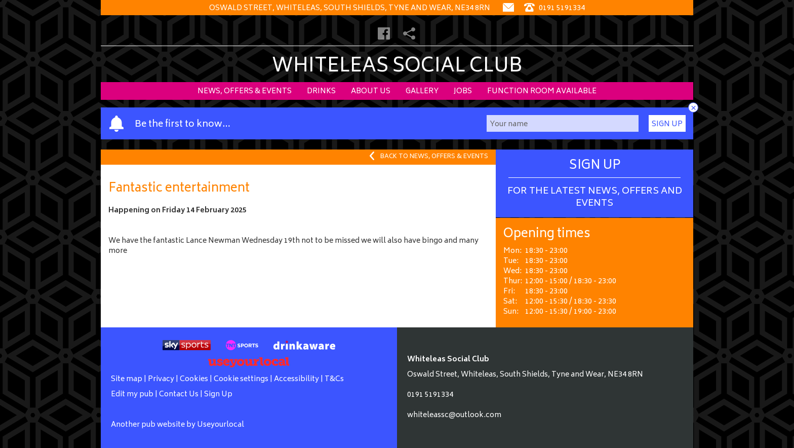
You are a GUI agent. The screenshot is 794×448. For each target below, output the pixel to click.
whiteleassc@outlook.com (454, 415)
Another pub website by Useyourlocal (177, 425)
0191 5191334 (430, 395)
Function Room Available (542, 91)
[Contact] (508, 8)
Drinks (321, 91)
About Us (370, 91)
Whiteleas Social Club (397, 67)
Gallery (422, 91)
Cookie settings (241, 379)
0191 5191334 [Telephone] (554, 8)
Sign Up (667, 124)
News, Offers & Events (244, 91)
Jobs (463, 91)
